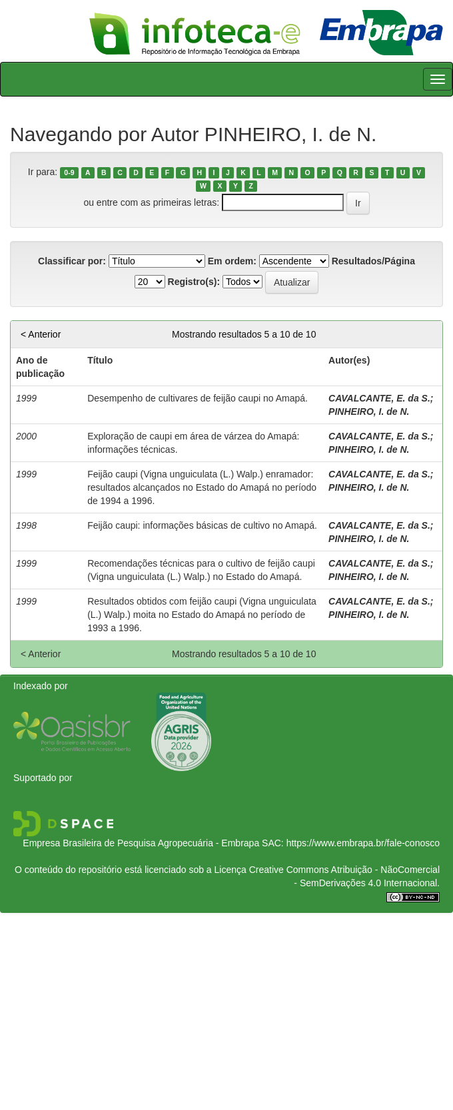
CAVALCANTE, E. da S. (379, 398)
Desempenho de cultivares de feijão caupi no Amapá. (197, 398)
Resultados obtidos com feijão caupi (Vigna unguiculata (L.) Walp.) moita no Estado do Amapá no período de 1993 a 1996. (201, 614)
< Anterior (41, 334)
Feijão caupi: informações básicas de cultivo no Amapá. (202, 525)
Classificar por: (72, 261)
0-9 (69, 172)
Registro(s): (194, 281)
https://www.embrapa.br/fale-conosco (363, 843)
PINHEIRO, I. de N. (368, 411)
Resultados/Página (373, 261)
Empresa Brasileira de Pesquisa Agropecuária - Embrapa (141, 843)
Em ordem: (232, 261)
